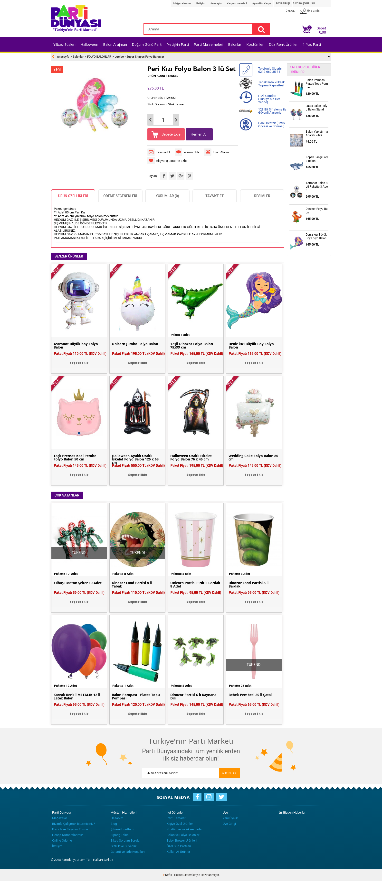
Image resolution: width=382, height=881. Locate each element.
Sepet (320, 29)
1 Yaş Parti (312, 44)
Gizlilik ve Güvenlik (123, 846)
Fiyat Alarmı (221, 152)
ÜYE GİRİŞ (313, 10)
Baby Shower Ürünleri (182, 840)
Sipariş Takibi (120, 835)
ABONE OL (230, 773)
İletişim (200, 3)
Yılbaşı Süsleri (64, 44)
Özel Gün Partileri (179, 846)
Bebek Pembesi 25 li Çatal (250, 695)
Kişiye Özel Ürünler (180, 824)
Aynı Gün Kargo (261, 3)
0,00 (322, 32)
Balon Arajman (115, 44)
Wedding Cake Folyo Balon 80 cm (253, 457)
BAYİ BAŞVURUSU (304, 3)
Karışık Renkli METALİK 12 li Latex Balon (77, 696)
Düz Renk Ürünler (283, 44)
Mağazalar (59, 818)
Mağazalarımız (182, 3)
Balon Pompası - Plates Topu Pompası (136, 696)
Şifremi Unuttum (122, 829)
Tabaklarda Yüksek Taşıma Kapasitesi (271, 84)
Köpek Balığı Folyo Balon (317, 159)
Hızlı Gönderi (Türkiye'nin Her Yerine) (269, 99)
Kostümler (255, 44)
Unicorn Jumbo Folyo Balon (135, 344)
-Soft (166, 875)
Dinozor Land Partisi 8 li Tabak (132, 584)
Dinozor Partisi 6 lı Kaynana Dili (193, 696)
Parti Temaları (176, 818)
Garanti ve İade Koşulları (128, 851)
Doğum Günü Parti (147, 44)
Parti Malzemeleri (208, 44)
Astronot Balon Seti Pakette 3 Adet (317, 186)
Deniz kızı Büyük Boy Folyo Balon (251, 345)
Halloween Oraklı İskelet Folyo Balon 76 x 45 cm (191, 457)
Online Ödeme (62, 840)
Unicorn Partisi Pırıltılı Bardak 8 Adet (195, 584)
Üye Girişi (229, 824)
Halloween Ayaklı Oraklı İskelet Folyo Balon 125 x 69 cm (135, 459)
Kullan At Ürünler (178, 851)
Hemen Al (199, 134)
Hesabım (117, 818)
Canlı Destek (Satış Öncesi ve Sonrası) (271, 124)
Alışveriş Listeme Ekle (171, 161)
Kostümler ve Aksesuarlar (185, 829)
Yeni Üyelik (230, 818)
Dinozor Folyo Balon (317, 210)
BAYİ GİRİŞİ (283, 3)
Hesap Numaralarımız (67, 835)
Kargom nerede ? (237, 3)
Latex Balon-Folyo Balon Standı (316, 107)
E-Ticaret (177, 875)
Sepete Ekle (170, 134)
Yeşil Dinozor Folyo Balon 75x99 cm (191, 345)
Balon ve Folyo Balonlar (183, 835)
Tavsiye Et (163, 152)
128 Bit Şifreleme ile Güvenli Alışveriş (272, 111)
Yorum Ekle (191, 152)
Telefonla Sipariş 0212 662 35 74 (270, 70)
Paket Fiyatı (80, 353)
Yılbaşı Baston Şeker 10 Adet (78, 583)
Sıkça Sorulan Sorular (126, 840)
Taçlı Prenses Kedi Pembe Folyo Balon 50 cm (75, 457)
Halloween (89, 44)
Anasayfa (216, 3)
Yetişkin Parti (178, 44)
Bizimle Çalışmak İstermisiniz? (73, 824)
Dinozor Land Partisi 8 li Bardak (248, 584)
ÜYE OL (290, 10)
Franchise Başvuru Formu (70, 829)
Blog (114, 824)
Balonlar (234, 44)
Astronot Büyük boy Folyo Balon (76, 345)
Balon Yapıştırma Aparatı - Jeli (317, 133)
